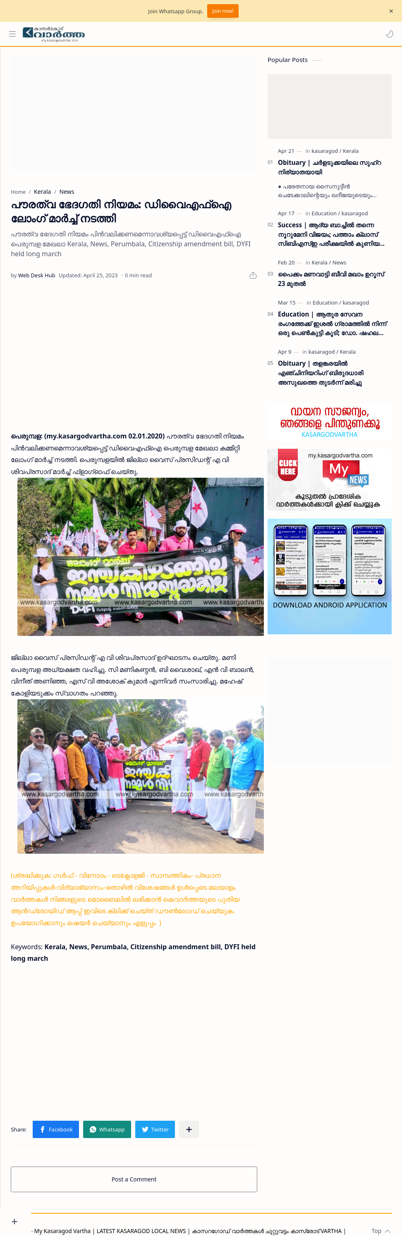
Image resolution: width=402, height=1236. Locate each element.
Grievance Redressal (109, 1218)
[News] (339, 266)
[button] (387, 34)
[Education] (325, 217)
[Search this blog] (171, 34)
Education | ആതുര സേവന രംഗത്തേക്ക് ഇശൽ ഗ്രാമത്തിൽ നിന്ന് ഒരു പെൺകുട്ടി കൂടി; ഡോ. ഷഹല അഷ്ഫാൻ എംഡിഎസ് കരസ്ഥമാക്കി (332, 328)
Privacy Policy (59, 1218)
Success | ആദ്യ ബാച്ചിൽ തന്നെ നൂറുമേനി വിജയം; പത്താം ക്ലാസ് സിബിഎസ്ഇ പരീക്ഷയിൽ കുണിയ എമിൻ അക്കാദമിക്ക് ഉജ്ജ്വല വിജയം (330, 238)
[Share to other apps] (220, 1106)
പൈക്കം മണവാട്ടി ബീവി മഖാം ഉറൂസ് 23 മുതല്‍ (331, 283)
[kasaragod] (326, 155)
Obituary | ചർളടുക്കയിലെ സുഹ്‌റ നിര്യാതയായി (329, 171)
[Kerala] (351, 155)
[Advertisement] (149, 117)
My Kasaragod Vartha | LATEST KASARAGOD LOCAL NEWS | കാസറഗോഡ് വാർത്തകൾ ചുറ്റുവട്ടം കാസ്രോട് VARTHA (218, 1208)
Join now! (222, 10)
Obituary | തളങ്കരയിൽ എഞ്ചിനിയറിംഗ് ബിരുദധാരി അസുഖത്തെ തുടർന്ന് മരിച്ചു (320, 377)
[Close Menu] (389, 11)
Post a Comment (149, 1156)
